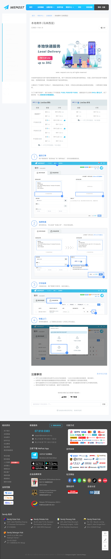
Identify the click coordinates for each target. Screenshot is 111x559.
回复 (103, 404)
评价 (79, 7)
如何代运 (60, 7)
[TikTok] (94, 480)
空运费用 (7, 444)
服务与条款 (7, 482)
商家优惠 (7, 475)
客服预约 (7, 478)
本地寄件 (7, 437)
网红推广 (7, 472)
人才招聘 (7, 462)
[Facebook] (70, 480)
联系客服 (89, 7)
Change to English (70, 554)
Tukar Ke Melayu (81, 554)
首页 (30, 7)
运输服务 (49, 16)
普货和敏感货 (8, 450)
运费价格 (50, 7)
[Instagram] (89, 480)
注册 (103, 7)
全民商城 (41, 7)
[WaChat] (84, 480)
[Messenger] (74, 480)
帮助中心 (70, 7)
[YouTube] (100, 480)
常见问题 (7, 456)
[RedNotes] (105, 480)
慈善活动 (7, 469)
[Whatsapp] (79, 480)
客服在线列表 (56, 425)
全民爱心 (7, 465)
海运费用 (7, 447)
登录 (99, 7)
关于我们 (7, 431)
